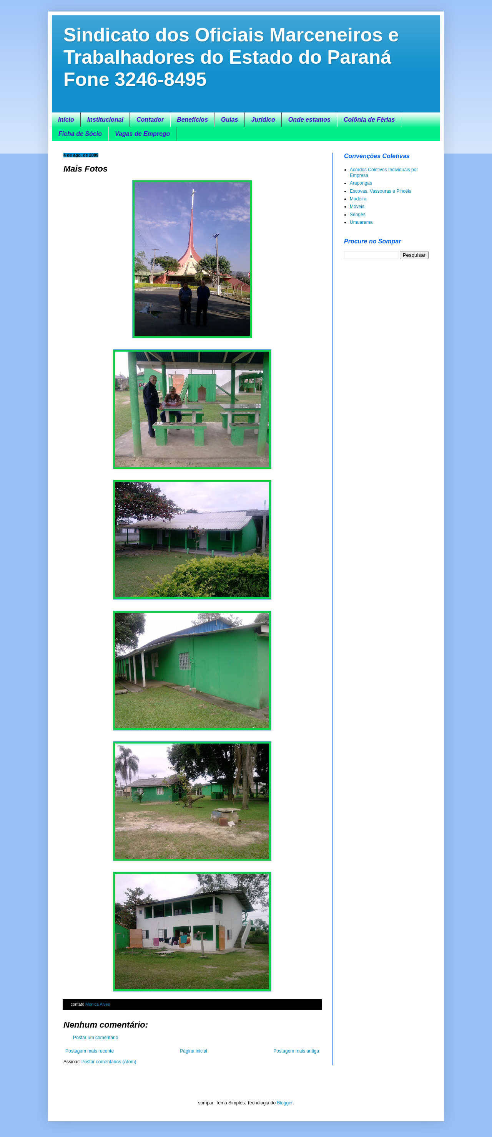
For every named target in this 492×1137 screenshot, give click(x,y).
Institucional (105, 119)
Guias (229, 119)
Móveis (357, 206)
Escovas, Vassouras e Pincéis (380, 191)
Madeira (358, 199)
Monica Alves (97, 1004)
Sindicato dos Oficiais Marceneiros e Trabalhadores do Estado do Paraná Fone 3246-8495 (231, 57)
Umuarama (361, 222)
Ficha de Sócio (80, 134)
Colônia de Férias (369, 119)
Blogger (285, 1103)
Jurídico (263, 119)
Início (66, 119)
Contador (150, 119)
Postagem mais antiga (296, 1051)
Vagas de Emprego (142, 134)
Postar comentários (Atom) (108, 1061)
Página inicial (193, 1051)
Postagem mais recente (89, 1051)
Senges (358, 214)
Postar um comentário (95, 1037)
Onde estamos (309, 119)
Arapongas (361, 183)
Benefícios (192, 119)
